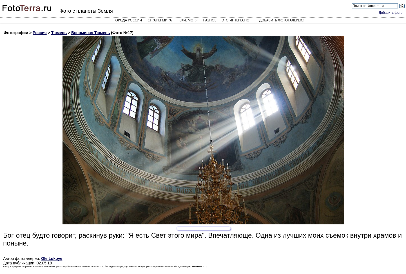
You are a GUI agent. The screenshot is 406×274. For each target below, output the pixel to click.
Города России (127, 20)
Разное (210, 20)
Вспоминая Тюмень (90, 32)
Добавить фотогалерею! (281, 20)
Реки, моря (187, 20)
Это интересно (235, 20)
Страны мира (160, 20)
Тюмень (59, 32)
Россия (40, 32)
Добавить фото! (391, 13)
